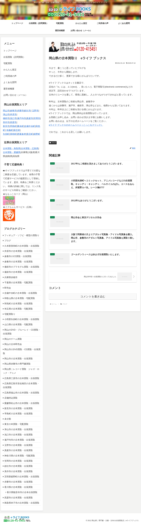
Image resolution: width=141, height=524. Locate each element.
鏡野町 (37, 134)
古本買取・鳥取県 (11, 148)
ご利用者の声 (9, 76)
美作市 (6, 122)
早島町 (13, 126)
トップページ (9, 50)
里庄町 (29, 134)
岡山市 (6, 110)
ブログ (53, 143)
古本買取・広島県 (29, 148)
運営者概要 (8, 89)
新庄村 (16, 130)
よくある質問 (9, 82)
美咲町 (13, 134)
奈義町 (9, 130)
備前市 (6, 118)
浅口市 (13, 118)
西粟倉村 (21, 134)
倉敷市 (13, 110)
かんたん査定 (9, 69)
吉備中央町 (29, 126)
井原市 (13, 114)
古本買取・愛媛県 (11, 152)
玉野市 (35, 110)
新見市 (6, 126)
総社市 (27, 110)
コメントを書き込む (92, 296)
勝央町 (20, 126)
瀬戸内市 (21, 118)
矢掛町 (6, 134)
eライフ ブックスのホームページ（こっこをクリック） (76, 125)
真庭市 (29, 118)
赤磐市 (20, 110)
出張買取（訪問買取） (14, 57)
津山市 (6, 114)
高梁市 (13, 122)
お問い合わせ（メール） (15, 95)
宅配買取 (7, 63)
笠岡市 (37, 118)
